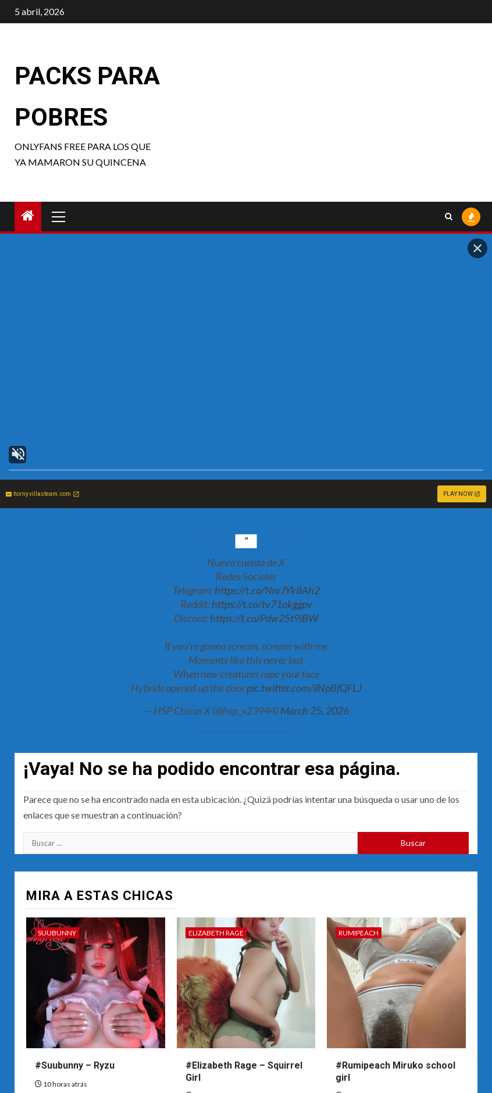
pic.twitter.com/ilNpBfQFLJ (304, 687)
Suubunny (57, 932)
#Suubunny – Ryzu (75, 1065)
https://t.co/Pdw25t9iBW (264, 618)
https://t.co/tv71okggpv (262, 604)
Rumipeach (358, 932)
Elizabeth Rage (216, 932)
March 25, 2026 (314, 710)
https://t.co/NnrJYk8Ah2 (267, 590)
